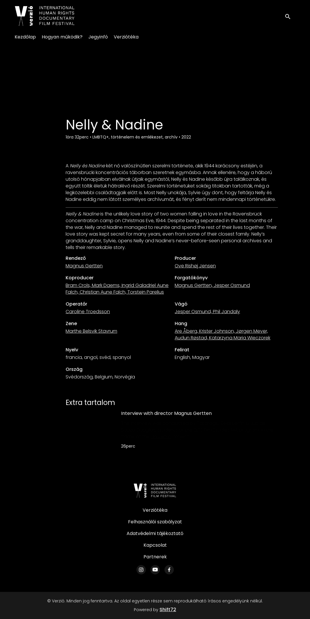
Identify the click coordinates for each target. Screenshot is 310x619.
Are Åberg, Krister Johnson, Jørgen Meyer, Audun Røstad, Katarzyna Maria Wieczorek (222, 334)
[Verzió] (155, 490)
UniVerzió (161, 436)
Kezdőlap (25, 37)
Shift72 (168, 609)
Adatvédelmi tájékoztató (155, 533)
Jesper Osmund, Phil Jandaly (207, 311)
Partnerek (155, 556)
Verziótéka (126, 37)
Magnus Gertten (84, 265)
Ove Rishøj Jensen (195, 265)
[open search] (290, 16)
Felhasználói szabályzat (155, 521)
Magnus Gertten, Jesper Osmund (212, 285)
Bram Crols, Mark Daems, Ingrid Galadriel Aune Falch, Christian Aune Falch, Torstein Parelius (117, 288)
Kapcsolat (155, 545)
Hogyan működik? (62, 37)
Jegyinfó (98, 37)
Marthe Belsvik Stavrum (91, 331)
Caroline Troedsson (88, 311)
